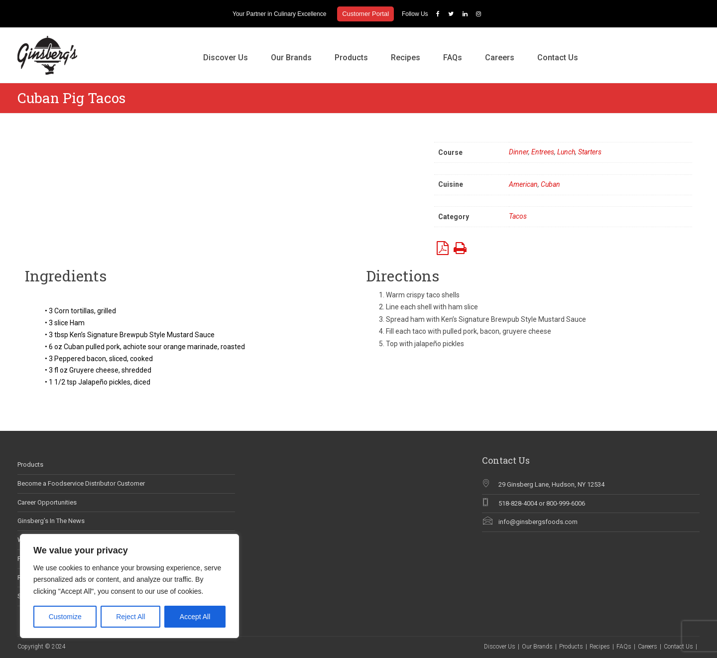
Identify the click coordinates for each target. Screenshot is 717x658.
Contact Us (557, 57)
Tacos (518, 216)
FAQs (452, 57)
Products (351, 57)
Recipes (405, 57)
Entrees (542, 152)
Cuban (550, 184)
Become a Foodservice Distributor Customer (81, 483)
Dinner (518, 152)
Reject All (130, 617)
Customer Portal (365, 13)
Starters (589, 152)
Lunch (566, 152)
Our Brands (291, 57)
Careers (499, 57)
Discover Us (225, 57)
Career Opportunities (47, 502)
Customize (65, 617)
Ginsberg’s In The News (51, 521)
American (523, 184)
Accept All (195, 617)
